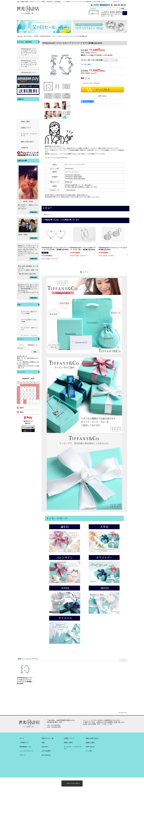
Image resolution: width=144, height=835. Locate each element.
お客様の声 (24, 148)
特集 (43, 742)
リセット (123, 660)
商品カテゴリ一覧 (47, 738)
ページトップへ (123, 712)
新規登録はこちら (33, 345)
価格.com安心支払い (27, 141)
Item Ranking (46, 755)
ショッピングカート (26, 751)
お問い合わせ (102, 96)
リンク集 (89, 751)
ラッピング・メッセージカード (29, 135)
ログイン (22, 345)
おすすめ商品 (46, 751)
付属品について (26, 128)
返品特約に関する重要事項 (91, 83)
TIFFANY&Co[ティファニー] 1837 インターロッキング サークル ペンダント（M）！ (29, 63)
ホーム (22, 738)
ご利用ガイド (24, 742)
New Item (45, 747)
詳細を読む (33, 212)
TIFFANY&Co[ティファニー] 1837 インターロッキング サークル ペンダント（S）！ (29, 52)
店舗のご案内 (25, 121)
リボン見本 (87, 64)
